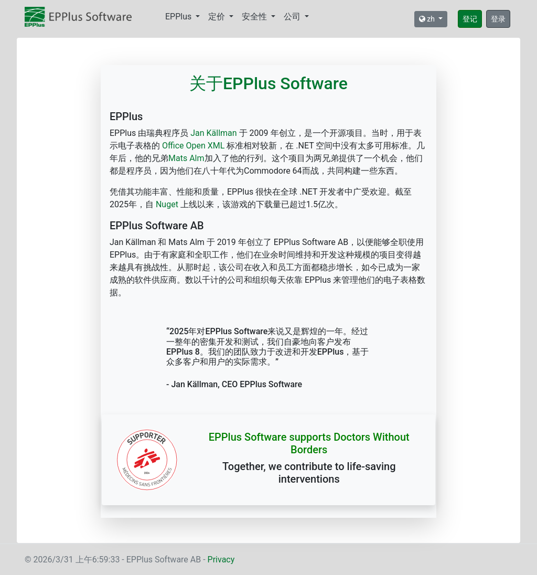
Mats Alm (186, 158)
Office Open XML (193, 146)
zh (428, 19)
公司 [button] (293, 17)
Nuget (167, 204)
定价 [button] (217, 17)
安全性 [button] (255, 17)
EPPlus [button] (179, 17)
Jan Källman (212, 133)
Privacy (221, 560)
